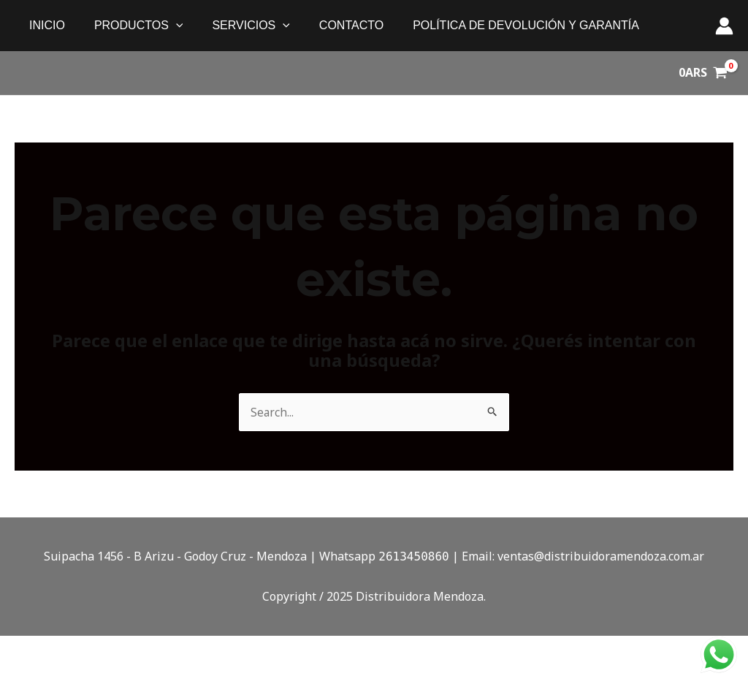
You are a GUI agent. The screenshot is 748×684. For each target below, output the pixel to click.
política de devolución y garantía (499, 25)
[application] (167, 25)
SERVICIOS (236, 25)
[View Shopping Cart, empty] (702, 73)
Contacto (331, 25)
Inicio (44, 25)
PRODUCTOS (130, 25)
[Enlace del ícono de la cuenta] (724, 26)
